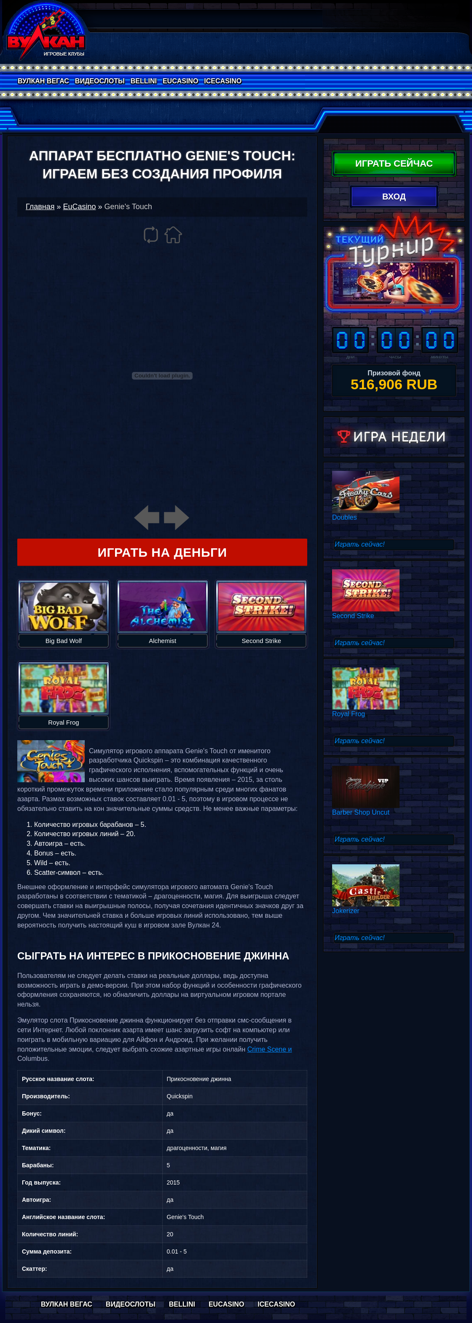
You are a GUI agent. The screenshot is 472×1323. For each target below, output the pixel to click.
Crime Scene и (269, 1049)
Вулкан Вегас (43, 81)
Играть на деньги (162, 552)
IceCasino (222, 81)
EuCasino (180, 81)
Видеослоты (100, 81)
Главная (40, 206)
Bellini (144, 81)
